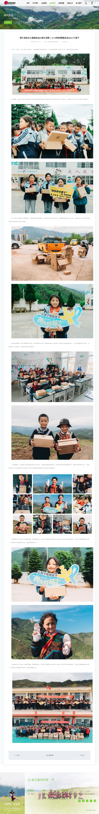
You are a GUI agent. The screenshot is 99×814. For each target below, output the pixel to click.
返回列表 (49, 755)
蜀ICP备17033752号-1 (12, 810)
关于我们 (35, 3)
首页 (28, 3)
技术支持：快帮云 (91, 810)
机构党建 (61, 3)
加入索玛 (78, 3)
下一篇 (82, 755)
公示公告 (17, 22)
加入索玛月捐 (43, 779)
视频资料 (27, 22)
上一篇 (16, 755)
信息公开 (70, 3)
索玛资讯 (52, 3)
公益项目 (44, 3)
